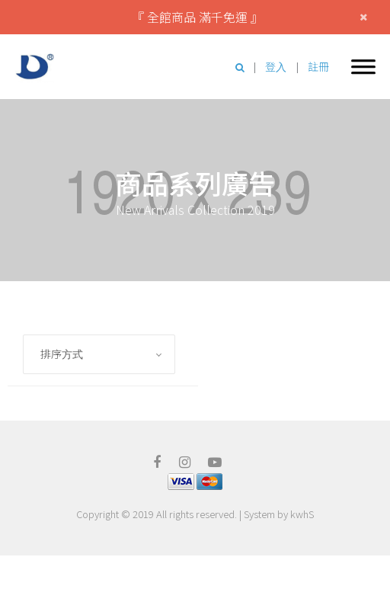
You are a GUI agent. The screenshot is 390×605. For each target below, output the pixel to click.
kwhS (302, 514)
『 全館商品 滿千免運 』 (197, 17)
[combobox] (99, 354)
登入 (275, 66)
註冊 (318, 66)
